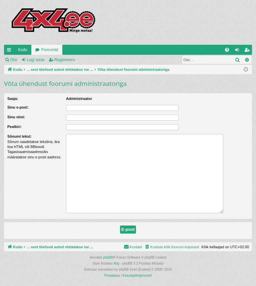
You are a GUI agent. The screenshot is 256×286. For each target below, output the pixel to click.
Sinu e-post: (18, 107)
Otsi (13, 59)
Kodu (22, 49)
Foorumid (49, 49)
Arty (117, 263)
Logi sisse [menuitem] (238, 51)
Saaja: (12, 99)
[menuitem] (227, 50)
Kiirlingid (10, 51)
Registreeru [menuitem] (248, 51)
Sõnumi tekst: (19, 136)
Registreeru (64, 59)
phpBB (108, 257)
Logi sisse (35, 59)
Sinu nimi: (16, 117)
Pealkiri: (14, 127)
